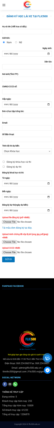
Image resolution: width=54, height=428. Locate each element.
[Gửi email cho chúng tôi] (10, 384)
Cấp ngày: (6, 99)
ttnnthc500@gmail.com (14, 371)
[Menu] (4, 5)
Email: (4, 123)
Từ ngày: (6, 178)
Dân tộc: (48, 62)
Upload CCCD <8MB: (11, 248)
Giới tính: (6, 38)
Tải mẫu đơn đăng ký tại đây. (17, 227)
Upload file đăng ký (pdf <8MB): (16, 217)
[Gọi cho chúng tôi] (15, 384)
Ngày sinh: (47, 48)
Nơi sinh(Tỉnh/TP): (10, 74)
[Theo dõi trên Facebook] (4, 384)
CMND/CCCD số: (9, 86)
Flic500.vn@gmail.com (40, 371)
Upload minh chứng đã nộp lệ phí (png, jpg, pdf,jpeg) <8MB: (25, 236)
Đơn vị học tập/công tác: (27, 115)
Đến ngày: (6, 191)
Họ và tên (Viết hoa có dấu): (14, 26)
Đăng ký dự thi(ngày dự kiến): (15, 205)
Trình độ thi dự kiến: (10, 146)
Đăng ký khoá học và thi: (13, 173)
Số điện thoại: (8, 134)
